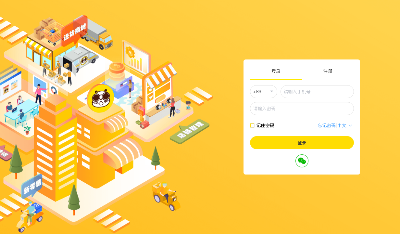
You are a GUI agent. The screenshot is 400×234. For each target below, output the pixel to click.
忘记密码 (327, 125)
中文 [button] (345, 125)
